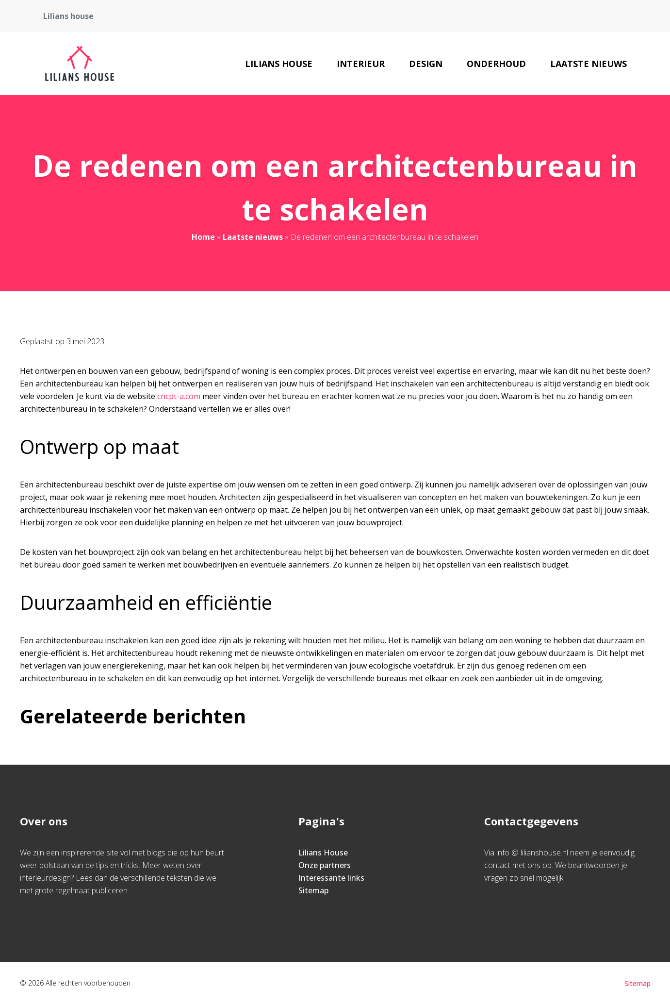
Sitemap (313, 890)
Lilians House (278, 63)
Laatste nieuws (588, 63)
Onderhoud (496, 63)
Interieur (361, 63)
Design (425, 63)
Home (203, 237)
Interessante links (331, 877)
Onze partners (324, 865)
